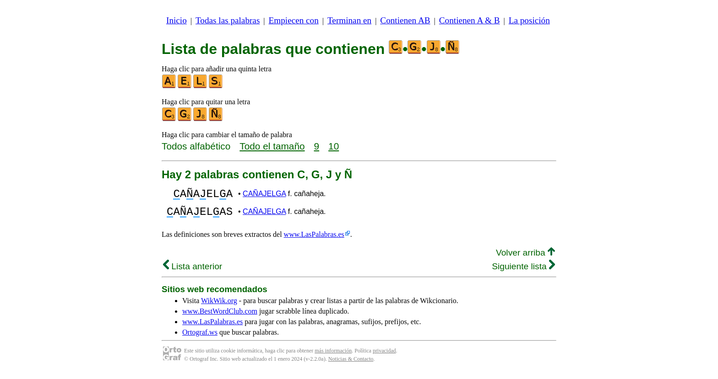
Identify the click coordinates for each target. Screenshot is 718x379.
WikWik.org (219, 306)
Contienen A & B (469, 20)
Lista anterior (192, 272)
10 (333, 146)
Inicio (176, 20)
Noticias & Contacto (351, 364)
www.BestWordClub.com (219, 316)
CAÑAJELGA (264, 195)
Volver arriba (525, 258)
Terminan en (349, 20)
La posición (529, 20)
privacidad (384, 356)
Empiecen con (294, 20)
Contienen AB (405, 20)
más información (333, 356)
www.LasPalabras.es (314, 240)
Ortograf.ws (200, 338)
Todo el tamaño (272, 146)
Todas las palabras (228, 20)
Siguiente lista (523, 272)
